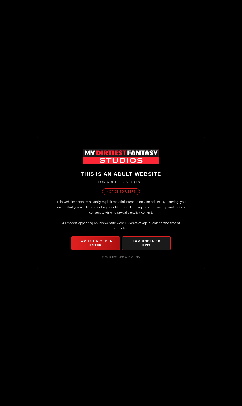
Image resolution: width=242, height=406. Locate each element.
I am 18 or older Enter (95, 243)
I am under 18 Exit (146, 243)
